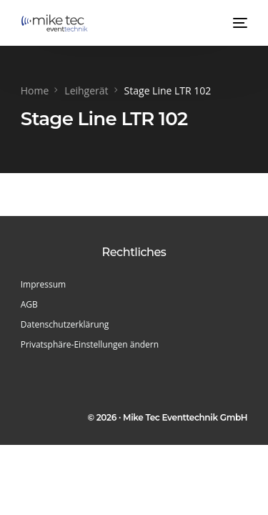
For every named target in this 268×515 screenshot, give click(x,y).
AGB (29, 304)
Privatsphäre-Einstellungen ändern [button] (90, 344)
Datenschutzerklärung (65, 324)
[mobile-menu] (238, 22)
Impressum (43, 284)
